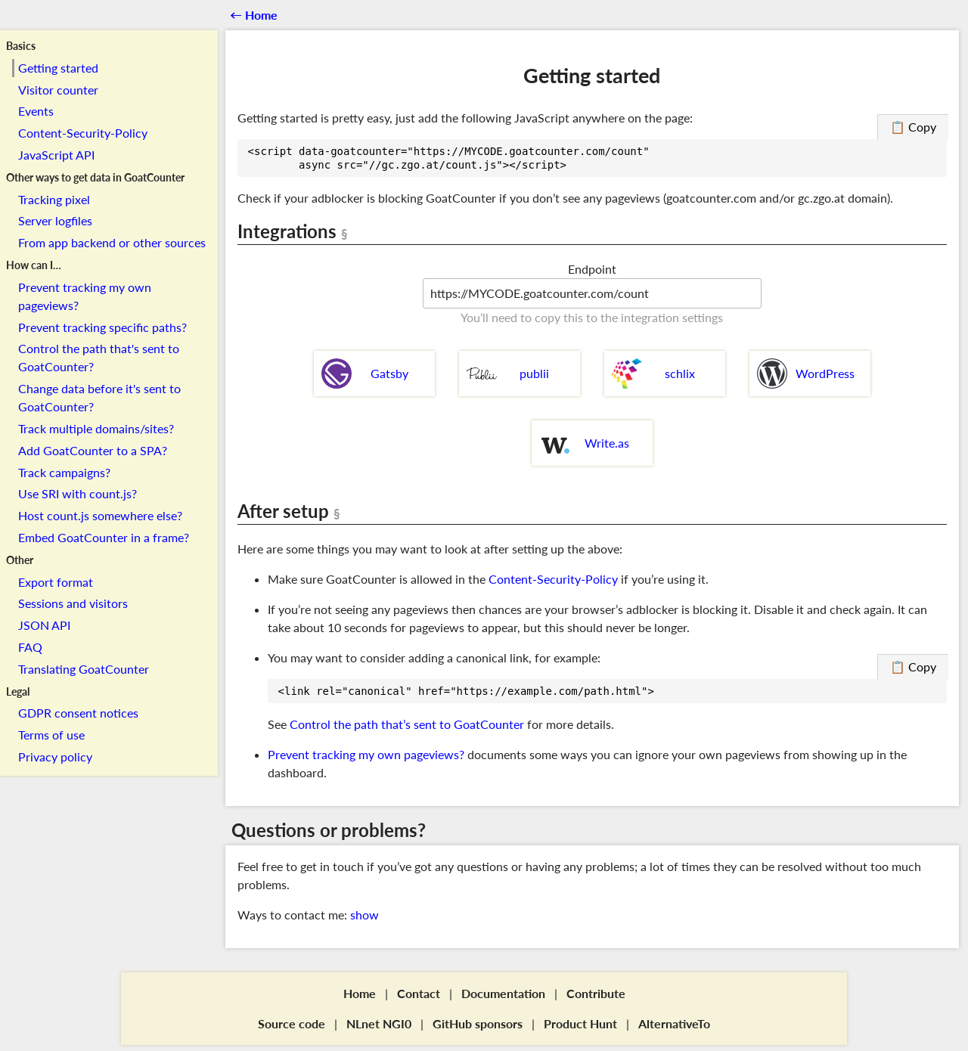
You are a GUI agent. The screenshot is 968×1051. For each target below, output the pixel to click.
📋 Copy (913, 126)
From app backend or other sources (112, 242)
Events (36, 111)
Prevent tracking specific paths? (102, 327)
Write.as (584, 443)
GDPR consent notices (78, 712)
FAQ (30, 647)
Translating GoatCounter (83, 669)
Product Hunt (580, 1023)
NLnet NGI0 (378, 1023)
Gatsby (364, 373)
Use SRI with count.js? (77, 493)
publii (508, 373)
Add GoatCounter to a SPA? (92, 450)
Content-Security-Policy (82, 133)
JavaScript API (56, 154)
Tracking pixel (54, 199)
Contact (418, 993)
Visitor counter (58, 89)
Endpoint (592, 269)
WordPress (806, 373)
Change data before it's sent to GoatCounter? (99, 397)
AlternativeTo (674, 1023)
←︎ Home (254, 15)
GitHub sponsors (478, 1023)
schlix (653, 373)
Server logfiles (55, 220)
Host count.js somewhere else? (100, 515)
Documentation (503, 993)
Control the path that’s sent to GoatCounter (407, 724)
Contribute (595, 993)
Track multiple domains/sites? (96, 428)
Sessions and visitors (73, 603)
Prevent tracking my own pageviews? (84, 296)
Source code (291, 1023)
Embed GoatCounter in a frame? (103, 537)
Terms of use (51, 734)
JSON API (44, 625)
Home (359, 993)
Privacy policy (55, 756)
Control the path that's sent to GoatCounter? (98, 357)
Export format (55, 582)
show (364, 914)
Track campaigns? (64, 472)
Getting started (58, 67)
